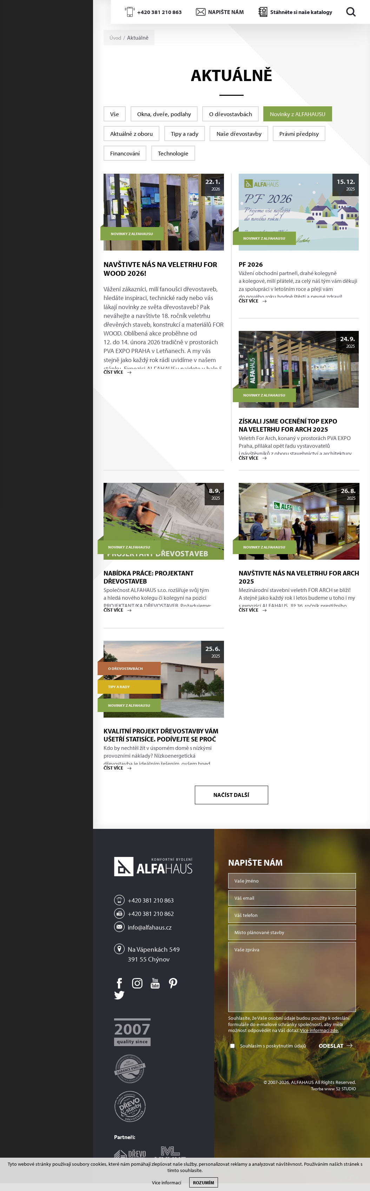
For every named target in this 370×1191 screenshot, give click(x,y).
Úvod (116, 37)
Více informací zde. (319, 1040)
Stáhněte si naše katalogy (301, 11)
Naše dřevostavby (250, 136)
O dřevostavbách (240, 114)
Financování (127, 158)
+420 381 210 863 (159, 11)
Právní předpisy (315, 136)
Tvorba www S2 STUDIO (331, 1099)
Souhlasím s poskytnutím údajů (273, 1055)
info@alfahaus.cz (151, 935)
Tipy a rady (192, 136)
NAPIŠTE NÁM (226, 11)
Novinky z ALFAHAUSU (314, 114)
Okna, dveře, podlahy (169, 114)
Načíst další (231, 803)
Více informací (166, 1183)
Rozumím (203, 1182)
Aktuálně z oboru (134, 136)
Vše (115, 114)
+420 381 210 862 (153, 922)
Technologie (181, 158)
